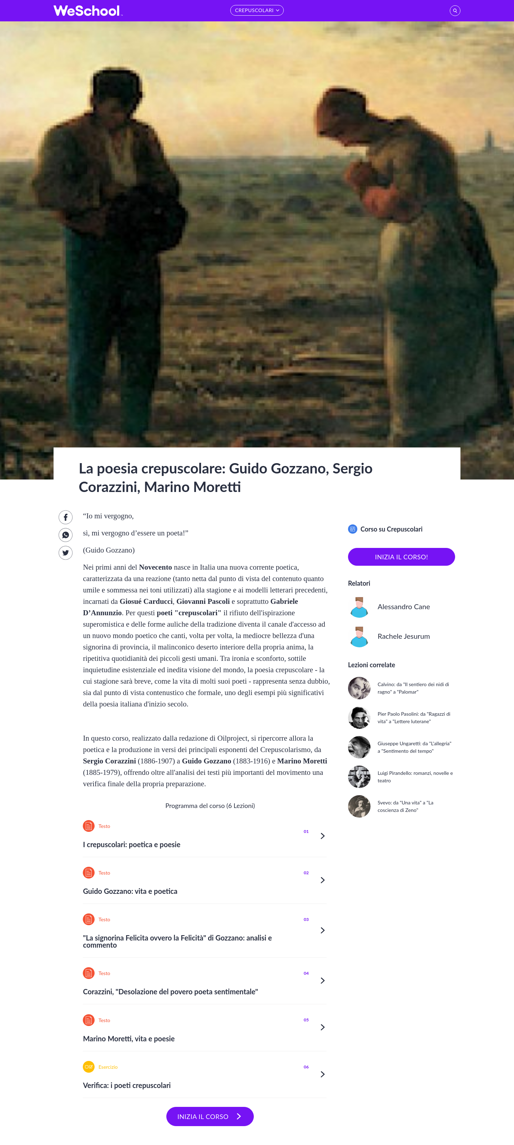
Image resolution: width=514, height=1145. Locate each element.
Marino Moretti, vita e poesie (129, 1038)
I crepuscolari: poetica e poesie (131, 844)
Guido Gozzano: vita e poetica (130, 891)
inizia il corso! (401, 557)
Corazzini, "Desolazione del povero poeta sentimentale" (170, 991)
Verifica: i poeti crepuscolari (127, 1085)
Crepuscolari (405, 529)
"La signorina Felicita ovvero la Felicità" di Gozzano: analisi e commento (177, 941)
